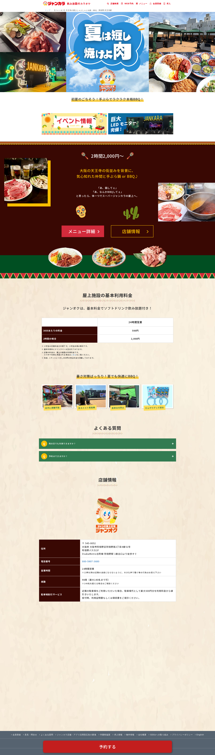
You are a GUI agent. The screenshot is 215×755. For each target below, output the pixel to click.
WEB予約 (127, 3)
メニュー (141, 3)
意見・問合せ (30, 735)
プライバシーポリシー (182, 735)
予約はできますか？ (112, 456)
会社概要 (142, 735)
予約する (107, 747)
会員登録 (155, 3)
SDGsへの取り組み (158, 735)
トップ (47, 10)
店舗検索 (113, 3)
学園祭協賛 (105, 735)
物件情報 (130, 735)
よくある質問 (46, 735)
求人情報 (117, 735)
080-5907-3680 (90, 561)
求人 (167, 3)
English (199, 735)
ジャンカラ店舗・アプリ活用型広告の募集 (75, 735)
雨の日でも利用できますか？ (112, 443)
